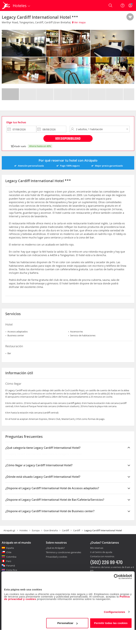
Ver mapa (79, 22)
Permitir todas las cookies (111, 621)
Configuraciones (114, 610)
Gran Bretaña (51, 530)
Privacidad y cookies (56, 556)
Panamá (10, 565)
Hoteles (23, 530)
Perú (8, 561)
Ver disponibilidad (68, 138)
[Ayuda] (122, 5)
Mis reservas (96, 548)
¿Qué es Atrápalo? (55, 547)
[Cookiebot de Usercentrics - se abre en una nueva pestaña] (116, 575)
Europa (35, 530)
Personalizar (67, 621)
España (10, 547)
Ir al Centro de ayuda (101, 552)
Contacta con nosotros (102, 556)
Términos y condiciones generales (63, 552)
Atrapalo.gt (9, 530)
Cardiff (65, 530)
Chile (8, 552)
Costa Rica (11, 570)
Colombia (11, 556)
